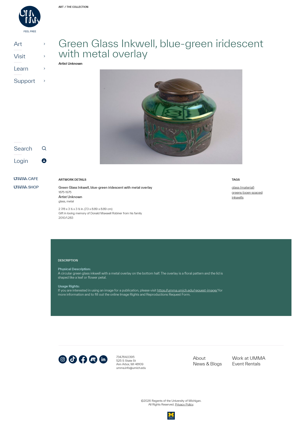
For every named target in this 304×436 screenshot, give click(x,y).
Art (18, 43)
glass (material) (243, 187)
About (199, 358)
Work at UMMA (248, 358)
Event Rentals (246, 363)
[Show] (44, 44)
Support (24, 80)
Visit (19, 56)
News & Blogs (207, 363)
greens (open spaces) (247, 192)
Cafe (26, 179)
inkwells (238, 197)
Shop (26, 187)
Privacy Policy (184, 404)
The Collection (77, 6)
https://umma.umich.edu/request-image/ (187, 290)
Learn (21, 68)
